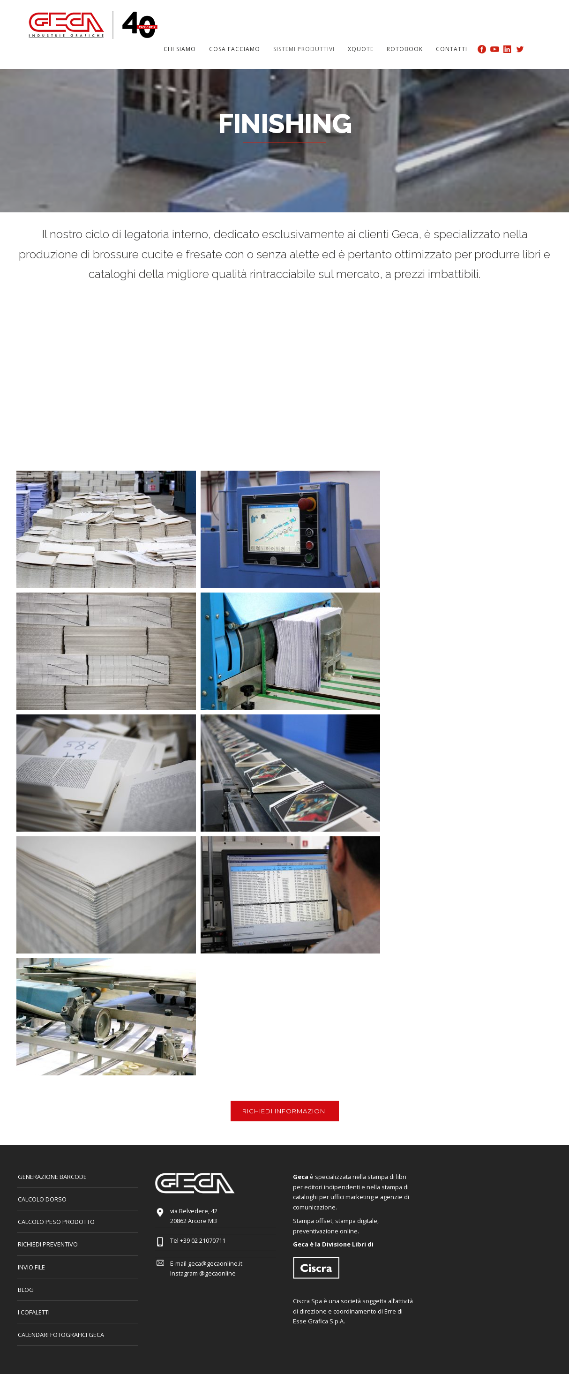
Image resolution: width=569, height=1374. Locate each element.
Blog (26, 1289)
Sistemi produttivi (304, 49)
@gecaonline (217, 1273)
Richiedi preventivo (48, 1244)
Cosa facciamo (234, 49)
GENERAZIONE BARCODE (52, 1176)
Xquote (361, 49)
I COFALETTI (34, 1312)
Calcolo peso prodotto (56, 1221)
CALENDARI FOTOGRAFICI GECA (61, 1334)
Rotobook (405, 49)
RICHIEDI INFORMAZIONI (284, 1111)
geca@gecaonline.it (215, 1263)
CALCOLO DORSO (42, 1199)
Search (534, 48)
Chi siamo (180, 49)
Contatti (451, 49)
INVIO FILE (31, 1267)
